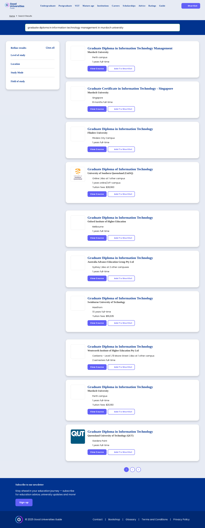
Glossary (131, 519)
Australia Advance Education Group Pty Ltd (111, 262)
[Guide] (162, 5)
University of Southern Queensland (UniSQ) (110, 173)
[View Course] (97, 68)
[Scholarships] (129, 5)
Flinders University (97, 133)
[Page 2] (132, 469)
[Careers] (115, 5)
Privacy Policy (181, 519)
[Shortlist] (190, 6)
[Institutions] (103, 5)
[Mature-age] (88, 5)
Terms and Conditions (155, 519)
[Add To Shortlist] (121, 68)
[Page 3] (138, 469)
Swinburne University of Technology (106, 302)
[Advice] (142, 5)
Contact (98, 519)
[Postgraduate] (65, 5)
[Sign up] (24, 502)
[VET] (77, 5)
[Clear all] (50, 47)
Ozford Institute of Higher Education (107, 221)
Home (12, 16)
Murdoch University (98, 52)
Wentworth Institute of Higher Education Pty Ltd (113, 350)
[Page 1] (126, 469)
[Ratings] (152, 5)
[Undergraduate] (48, 5)
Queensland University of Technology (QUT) (110, 435)
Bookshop (114, 519)
